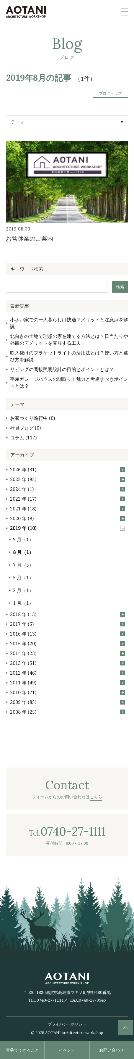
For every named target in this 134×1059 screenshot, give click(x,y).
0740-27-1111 (50, 1000)
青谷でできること (22, 1050)
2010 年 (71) (67, 692)
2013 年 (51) (67, 663)
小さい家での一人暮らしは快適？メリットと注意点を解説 (69, 323)
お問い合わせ (111, 1050)
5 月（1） (23, 577)
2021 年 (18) (67, 508)
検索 (120, 286)
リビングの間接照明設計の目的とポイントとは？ (62, 369)
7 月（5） (23, 565)
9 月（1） (23, 539)
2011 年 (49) (67, 682)
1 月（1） (23, 603)
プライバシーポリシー (67, 1024)
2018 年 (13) (67, 614)
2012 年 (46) (67, 673)
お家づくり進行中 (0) (32, 418)
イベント (67, 1050)
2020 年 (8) (67, 518)
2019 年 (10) (67, 528)
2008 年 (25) (67, 712)
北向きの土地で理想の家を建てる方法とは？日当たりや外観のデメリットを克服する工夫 (69, 339)
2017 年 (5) (67, 624)
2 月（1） (23, 590)
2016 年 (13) (67, 634)
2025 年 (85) (67, 479)
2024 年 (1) (67, 489)
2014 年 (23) (67, 653)
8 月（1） (23, 552)
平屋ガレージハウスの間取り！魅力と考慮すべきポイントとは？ (69, 382)
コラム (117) (23, 437)
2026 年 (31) (67, 469)
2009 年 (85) (67, 702)
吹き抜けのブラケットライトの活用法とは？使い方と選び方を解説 (69, 356)
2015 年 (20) (67, 643)
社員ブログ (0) (25, 428)
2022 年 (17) (67, 499)
